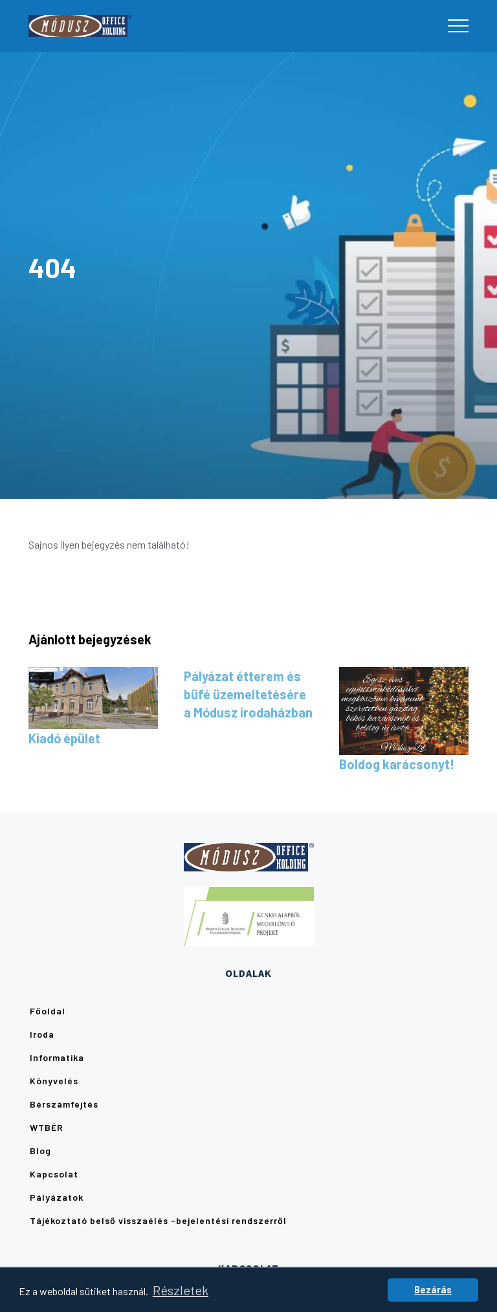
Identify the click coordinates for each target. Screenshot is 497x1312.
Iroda (42, 1034)
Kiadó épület (64, 738)
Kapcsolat (54, 1173)
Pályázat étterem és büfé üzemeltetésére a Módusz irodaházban (248, 694)
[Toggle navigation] (458, 26)
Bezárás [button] (433, 1289)
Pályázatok (56, 1197)
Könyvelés (54, 1080)
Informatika (57, 1057)
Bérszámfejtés (64, 1104)
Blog (40, 1150)
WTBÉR (46, 1127)
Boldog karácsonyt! (396, 764)
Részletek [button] (180, 1290)
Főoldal (47, 1010)
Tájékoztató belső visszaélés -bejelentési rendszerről (158, 1220)
